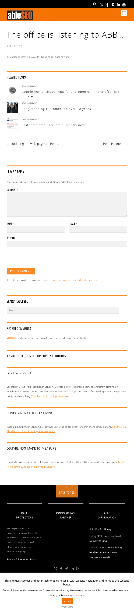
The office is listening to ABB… (65, 34)
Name (10, 223)
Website (11, 238)
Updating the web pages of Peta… (33, 143)
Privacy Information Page (21, 559)
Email (73, 223)
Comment (12, 190)
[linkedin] (118, 4)
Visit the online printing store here (50, 396)
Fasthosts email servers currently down (54, 125)
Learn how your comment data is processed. (75, 280)
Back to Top (67, 492)
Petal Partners (115, 143)
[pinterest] (113, 4)
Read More (67, 606)
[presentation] (33, 259)
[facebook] (107, 4)
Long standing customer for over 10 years (56, 109)
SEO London (30, 86)
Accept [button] (67, 601)
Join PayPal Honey (100, 529)
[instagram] (124, 4)
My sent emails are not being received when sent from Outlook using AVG (105, 552)
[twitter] (101, 4)
